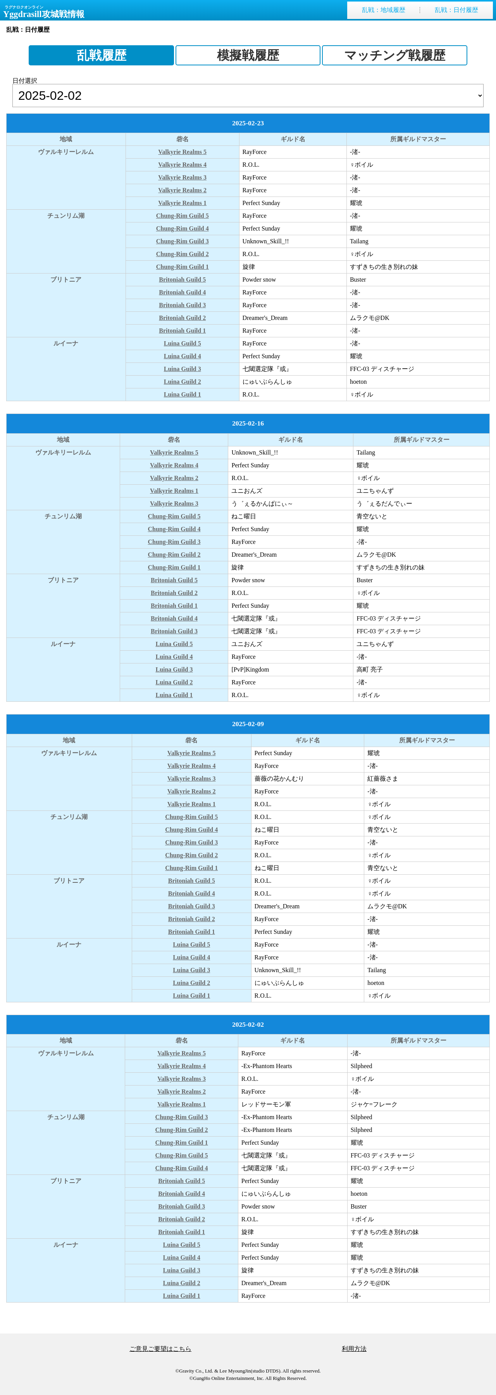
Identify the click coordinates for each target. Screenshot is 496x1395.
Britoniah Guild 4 (182, 292)
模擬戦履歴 (248, 55)
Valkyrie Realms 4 (182, 164)
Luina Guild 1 (182, 394)
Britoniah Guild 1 (182, 330)
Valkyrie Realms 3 (182, 177)
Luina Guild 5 (182, 343)
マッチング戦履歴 (394, 55)
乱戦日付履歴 (456, 10)
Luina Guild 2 (182, 381)
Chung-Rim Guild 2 (182, 254)
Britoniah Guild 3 (182, 305)
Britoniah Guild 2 (182, 318)
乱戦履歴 (101, 55)
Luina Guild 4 (182, 356)
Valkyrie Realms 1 (182, 203)
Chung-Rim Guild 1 (182, 266)
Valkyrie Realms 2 (182, 190)
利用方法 (354, 1348)
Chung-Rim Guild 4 (182, 228)
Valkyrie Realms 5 (182, 152)
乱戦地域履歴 (383, 10)
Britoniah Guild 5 (182, 279)
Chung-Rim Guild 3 (182, 241)
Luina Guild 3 (182, 369)
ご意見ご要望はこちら (160, 1348)
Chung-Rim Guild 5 (182, 215)
